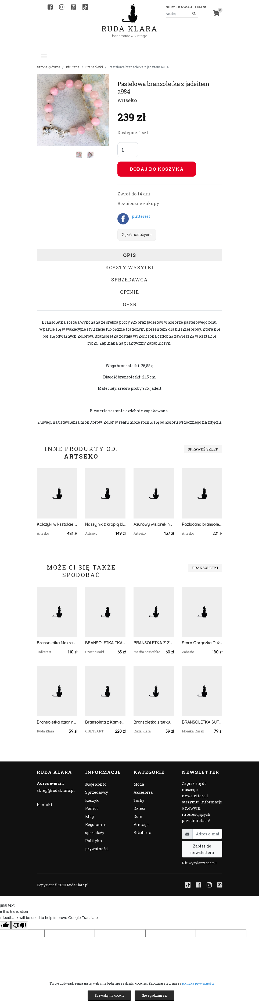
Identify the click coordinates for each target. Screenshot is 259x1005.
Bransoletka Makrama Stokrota (57, 642)
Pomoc (91, 808)
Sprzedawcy (96, 792)
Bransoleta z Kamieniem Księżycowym (105, 722)
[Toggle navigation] (44, 56)
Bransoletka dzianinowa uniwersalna (57, 722)
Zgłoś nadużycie (137, 234)
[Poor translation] (19, 925)
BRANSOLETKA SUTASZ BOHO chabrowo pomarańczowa (202, 722)
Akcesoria (143, 792)
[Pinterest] (73, 7)
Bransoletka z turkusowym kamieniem (154, 722)
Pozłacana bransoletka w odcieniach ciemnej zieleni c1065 (202, 524)
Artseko (127, 100)
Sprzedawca (129, 279)
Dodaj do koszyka (157, 169)
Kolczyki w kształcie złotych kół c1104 (57, 524)
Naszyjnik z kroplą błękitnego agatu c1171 (105, 524)
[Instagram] (61, 7)
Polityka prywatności (97, 844)
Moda (139, 784)
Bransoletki (94, 67)
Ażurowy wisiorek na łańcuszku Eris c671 (154, 524)
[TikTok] (85, 7)
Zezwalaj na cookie (109, 995)
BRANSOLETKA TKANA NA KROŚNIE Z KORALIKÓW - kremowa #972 (105, 642)
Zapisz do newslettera (202, 849)
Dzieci (140, 808)
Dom (138, 816)
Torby (139, 800)
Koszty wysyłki (129, 267)
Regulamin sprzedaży (96, 828)
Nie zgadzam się (154, 995)
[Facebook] (50, 7)
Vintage (141, 824)
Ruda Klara (130, 24)
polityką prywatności (198, 983)
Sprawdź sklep (203, 449)
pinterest (141, 216)
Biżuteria (73, 67)
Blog (89, 816)
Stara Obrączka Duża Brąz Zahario (202, 642)
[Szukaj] (194, 14)
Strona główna (48, 67)
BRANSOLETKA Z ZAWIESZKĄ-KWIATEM (154, 642)
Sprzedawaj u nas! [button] (186, 7)
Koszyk (92, 800)
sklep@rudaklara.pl (56, 790)
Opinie (129, 292)
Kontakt (44, 804)
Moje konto (95, 784)
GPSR (129, 304)
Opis (129, 255)
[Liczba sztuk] (127, 149)
